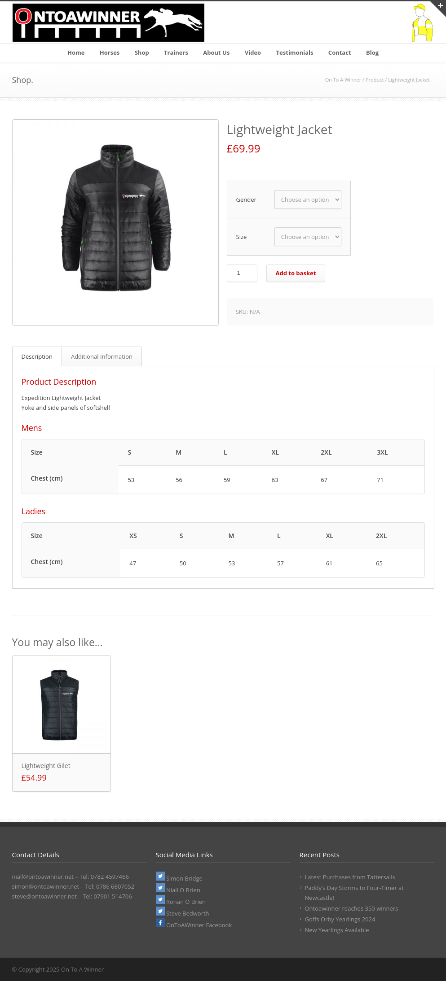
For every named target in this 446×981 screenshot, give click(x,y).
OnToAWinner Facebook (194, 925)
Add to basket (296, 273)
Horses (110, 52)
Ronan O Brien (181, 902)
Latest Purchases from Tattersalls (350, 877)
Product (375, 79)
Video (253, 52)
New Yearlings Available (337, 930)
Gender (246, 199)
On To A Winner (343, 79)
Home (75, 52)
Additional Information (101, 356)
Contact (339, 52)
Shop (142, 52)
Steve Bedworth (182, 913)
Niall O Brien (178, 890)
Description (37, 356)
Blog (372, 52)
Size (241, 237)
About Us (216, 52)
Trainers (176, 52)
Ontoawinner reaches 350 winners (351, 908)
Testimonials (295, 52)
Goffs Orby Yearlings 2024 (340, 919)
